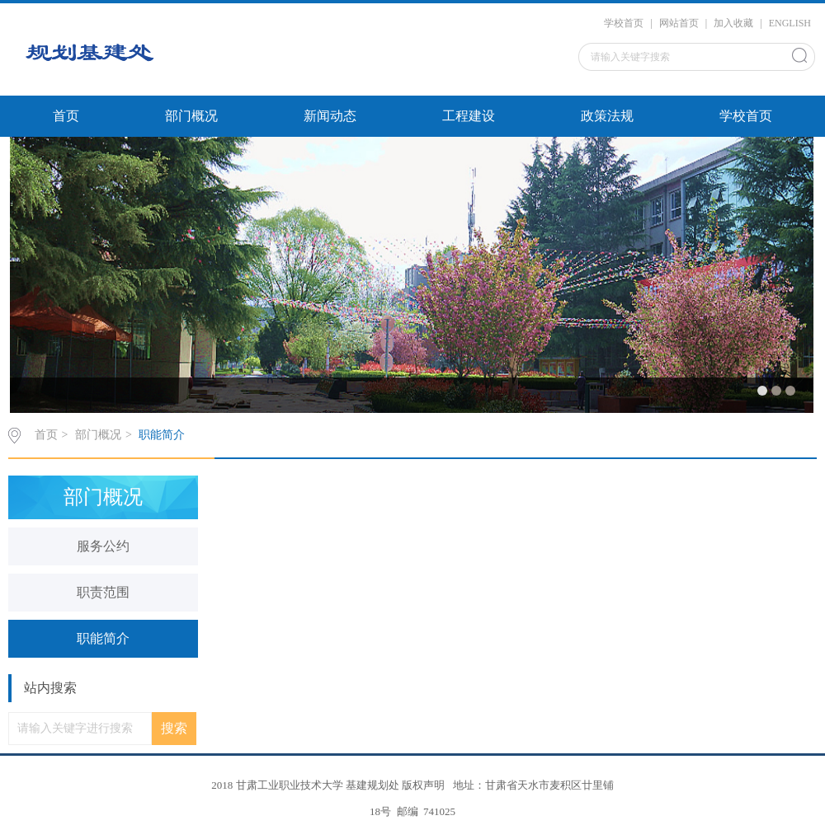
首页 (66, 116)
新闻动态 (330, 116)
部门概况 (191, 116)
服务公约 (103, 546)
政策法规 (607, 116)
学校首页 (624, 23)
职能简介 (162, 435)
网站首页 (679, 23)
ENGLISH (790, 23)
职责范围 (103, 592)
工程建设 (468, 116)
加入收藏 (733, 23)
